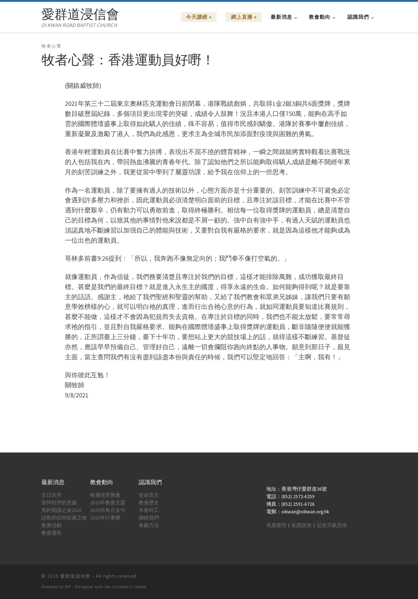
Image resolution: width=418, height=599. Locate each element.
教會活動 (51, 525)
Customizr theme (129, 586)
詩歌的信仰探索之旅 (64, 518)
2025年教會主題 (107, 503)
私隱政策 (302, 525)
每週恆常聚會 (105, 495)
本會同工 (149, 510)
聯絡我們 (149, 518)
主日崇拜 (51, 495)
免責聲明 (276, 525)
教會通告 (51, 533)
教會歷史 (149, 503)
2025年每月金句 (107, 510)
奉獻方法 (149, 525)
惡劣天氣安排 (332, 525)
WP (68, 586)
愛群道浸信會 (75, 576)
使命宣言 (149, 495)
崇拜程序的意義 (59, 503)
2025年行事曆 (105, 518)
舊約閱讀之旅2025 (61, 510)
